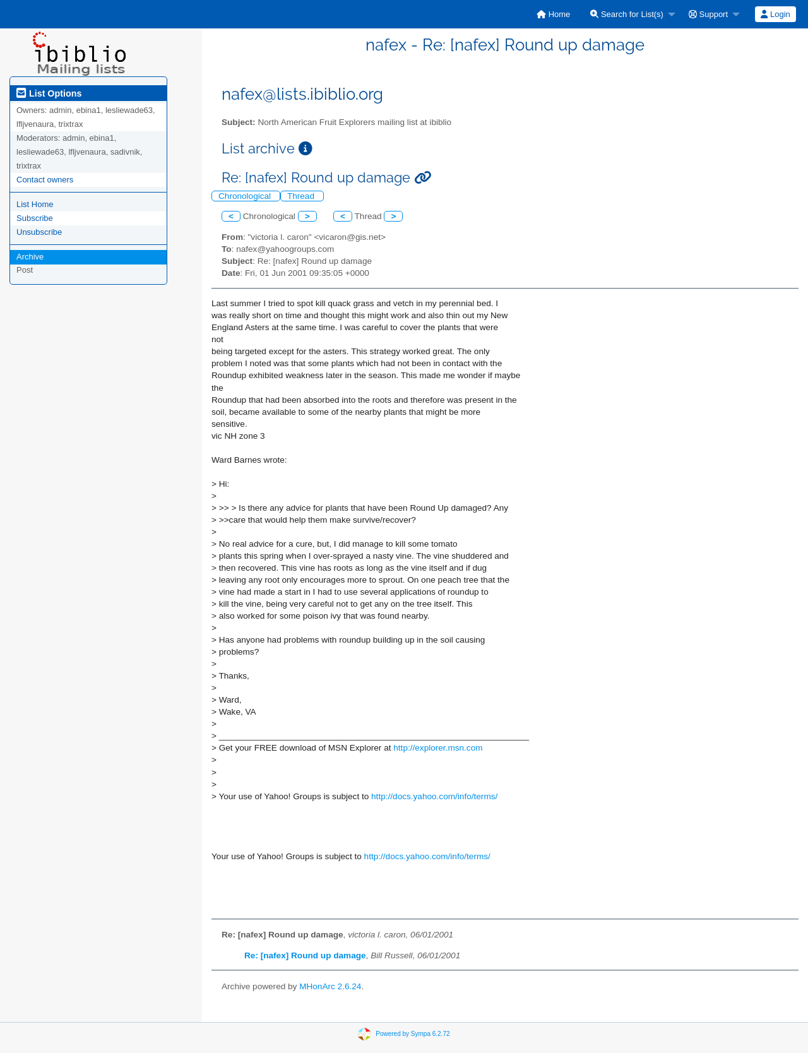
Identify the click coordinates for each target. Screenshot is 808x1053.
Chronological (245, 196)
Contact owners (44, 179)
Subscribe (34, 218)
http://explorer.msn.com (437, 748)
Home (553, 14)
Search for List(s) (626, 14)
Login (775, 14)
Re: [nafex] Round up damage (305, 955)
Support (708, 14)
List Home (35, 204)
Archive (30, 256)
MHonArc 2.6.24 (330, 986)
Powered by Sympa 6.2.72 (412, 1033)
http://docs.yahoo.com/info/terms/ (434, 796)
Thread (302, 196)
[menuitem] (553, 14)
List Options (48, 93)
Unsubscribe (39, 232)
